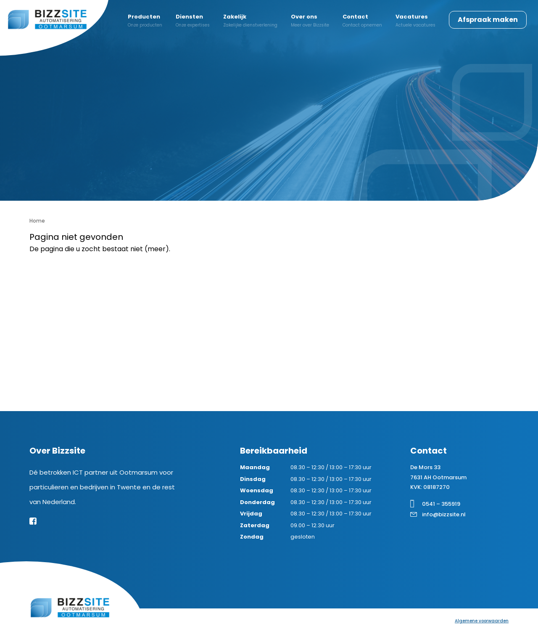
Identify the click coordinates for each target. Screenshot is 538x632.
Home (37, 220)
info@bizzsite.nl (444, 514)
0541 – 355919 (441, 504)
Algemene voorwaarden (482, 621)
